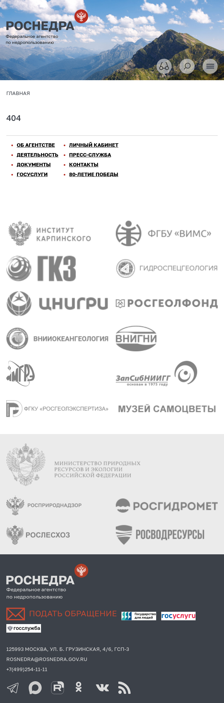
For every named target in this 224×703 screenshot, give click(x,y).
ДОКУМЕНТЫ (34, 164)
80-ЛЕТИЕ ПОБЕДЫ (93, 174)
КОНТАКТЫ (83, 164)
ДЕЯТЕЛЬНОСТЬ (37, 155)
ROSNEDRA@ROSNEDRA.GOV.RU (46, 659)
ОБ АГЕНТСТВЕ (36, 145)
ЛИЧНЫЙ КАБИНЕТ (93, 145)
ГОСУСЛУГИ (32, 174)
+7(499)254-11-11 (26, 669)
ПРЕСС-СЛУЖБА (90, 155)
